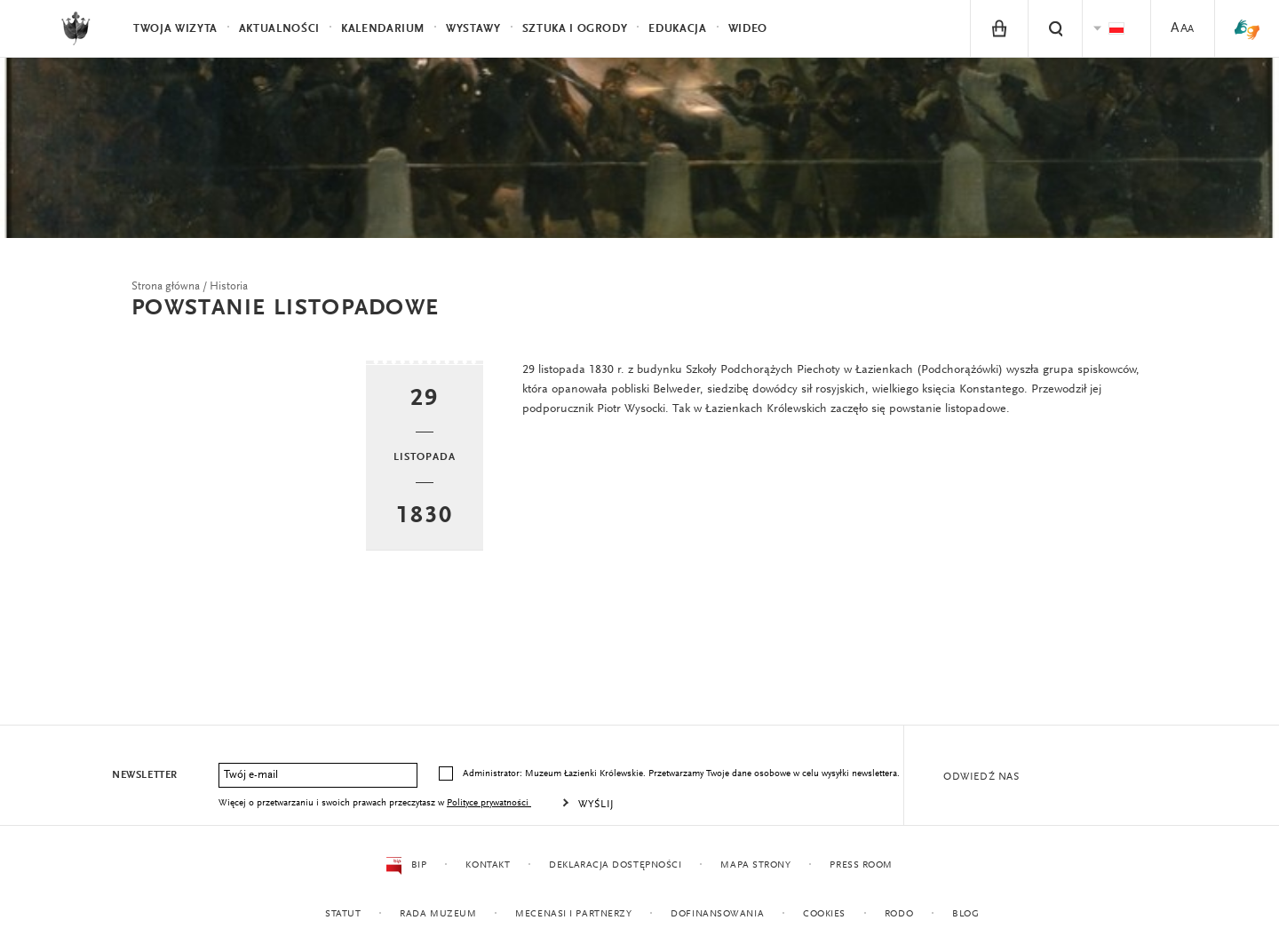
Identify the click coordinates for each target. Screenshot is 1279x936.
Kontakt (487, 865)
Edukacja (677, 29)
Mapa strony (755, 865)
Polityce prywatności (489, 803)
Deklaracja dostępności (615, 865)
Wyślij (596, 804)
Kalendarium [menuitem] (383, 29)
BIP (406, 866)
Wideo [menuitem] (747, 29)
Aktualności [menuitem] (279, 29)
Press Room (861, 865)
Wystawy (473, 29)
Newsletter (145, 775)
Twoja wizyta (175, 29)
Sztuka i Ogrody (575, 29)
